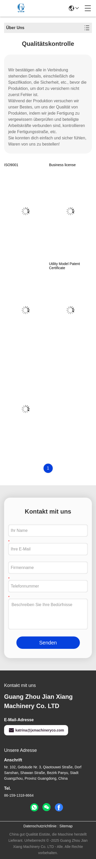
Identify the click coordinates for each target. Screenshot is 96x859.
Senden (48, 642)
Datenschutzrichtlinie (40, 826)
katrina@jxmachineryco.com (36, 730)
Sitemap (65, 826)
